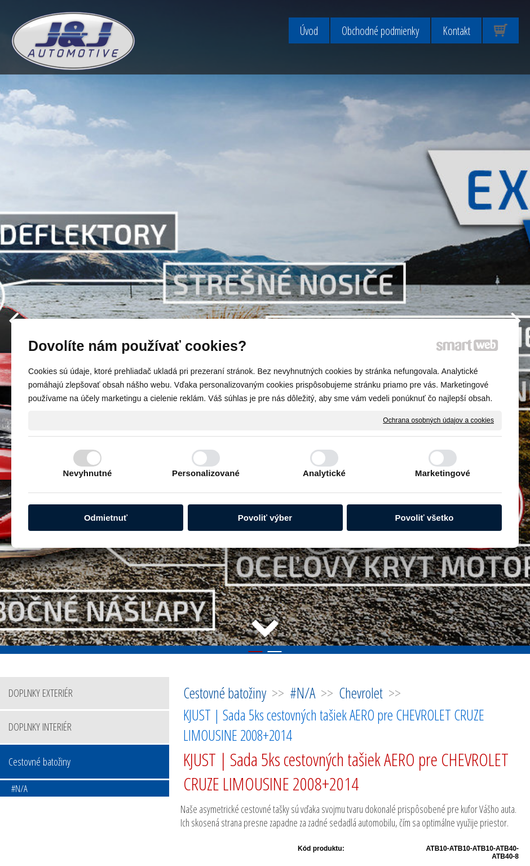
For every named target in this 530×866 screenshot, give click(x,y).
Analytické (324, 473)
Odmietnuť (105, 517)
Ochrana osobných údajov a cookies (438, 420)
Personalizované (206, 473)
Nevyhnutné (87, 473)
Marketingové (442, 473)
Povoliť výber (265, 517)
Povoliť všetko (424, 517)
